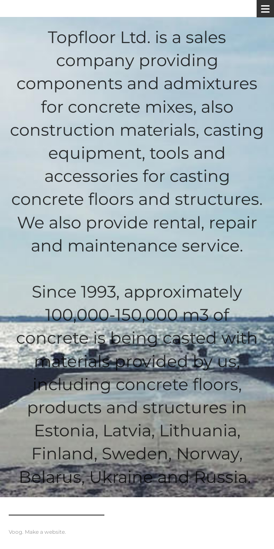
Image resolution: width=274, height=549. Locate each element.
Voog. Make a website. (37, 532)
